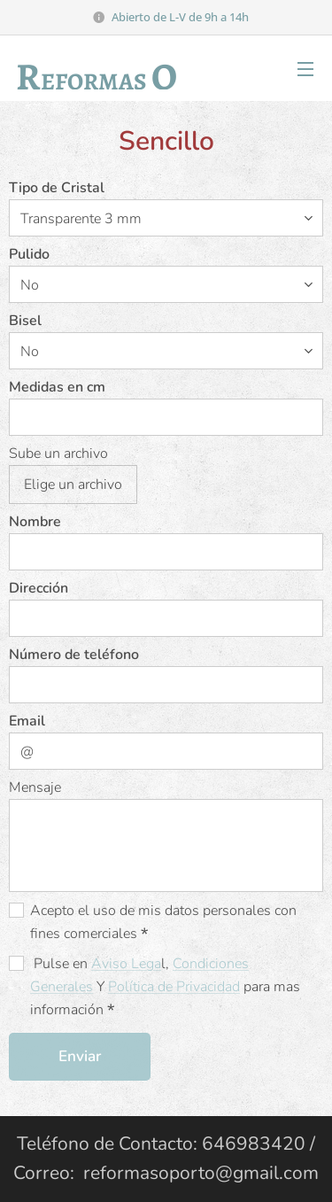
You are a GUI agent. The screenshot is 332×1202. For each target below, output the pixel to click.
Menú (305, 69)
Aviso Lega (126, 963)
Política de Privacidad (174, 986)
